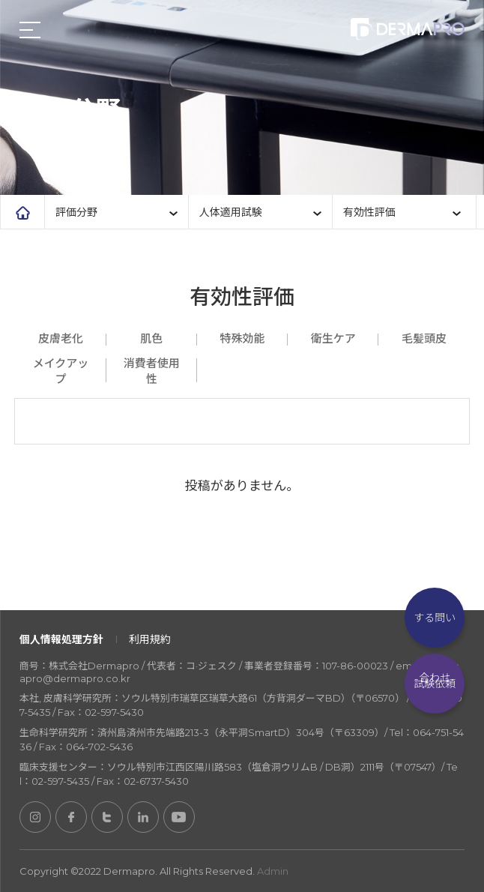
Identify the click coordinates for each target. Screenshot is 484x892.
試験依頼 (435, 683)
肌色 (151, 338)
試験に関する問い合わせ (435, 618)
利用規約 (150, 639)
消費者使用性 (152, 371)
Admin (272, 871)
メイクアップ (61, 371)
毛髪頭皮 (424, 338)
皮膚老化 (60, 338)
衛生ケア (333, 338)
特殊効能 (242, 338)
